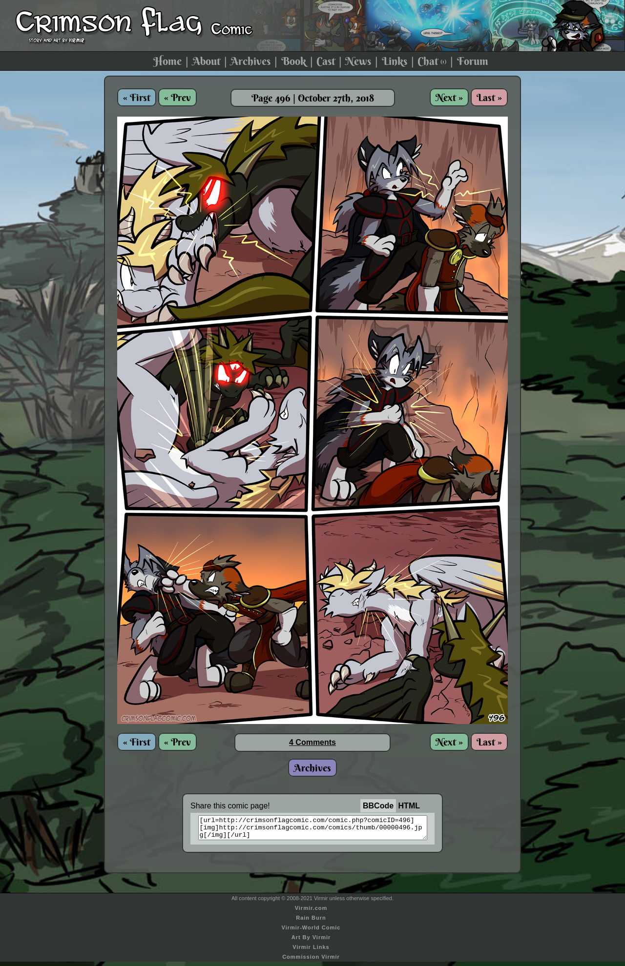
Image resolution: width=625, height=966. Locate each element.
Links (394, 61)
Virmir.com (311, 912)
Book (293, 61)
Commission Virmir (311, 961)
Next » (449, 97)
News (358, 61)
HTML (409, 806)
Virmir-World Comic (311, 932)
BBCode (378, 806)
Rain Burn (311, 922)
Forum (472, 61)
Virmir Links (310, 951)
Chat (431, 61)
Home (167, 61)
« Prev (177, 97)
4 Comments (312, 742)
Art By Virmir (311, 942)
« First (136, 97)
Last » (489, 97)
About (206, 61)
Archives (250, 61)
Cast (325, 61)
